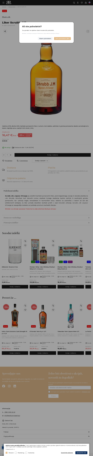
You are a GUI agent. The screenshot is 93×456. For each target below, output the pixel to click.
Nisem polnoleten (45, 38)
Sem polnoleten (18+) (62, 38)
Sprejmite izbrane (67, 453)
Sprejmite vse (81, 453)
